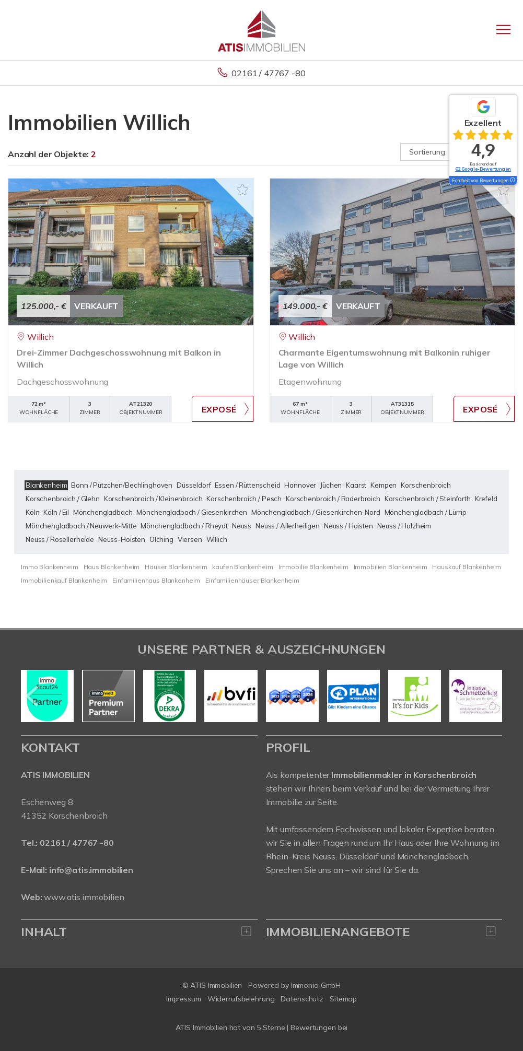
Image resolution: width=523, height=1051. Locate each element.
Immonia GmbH (316, 985)
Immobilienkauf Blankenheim (64, 580)
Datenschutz (302, 998)
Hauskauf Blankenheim (466, 567)
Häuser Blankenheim (176, 567)
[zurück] (32, 696)
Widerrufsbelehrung (241, 998)
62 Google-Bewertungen (483, 169)
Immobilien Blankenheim (390, 567)
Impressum (183, 998)
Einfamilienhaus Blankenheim (156, 580)
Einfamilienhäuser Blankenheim (252, 580)
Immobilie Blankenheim (313, 567)
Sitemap (343, 998)
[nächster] (490, 696)
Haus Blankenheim (112, 567)
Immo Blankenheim (49, 567)
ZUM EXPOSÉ (222, 409)
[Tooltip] (512, 180)
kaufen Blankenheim (242, 567)
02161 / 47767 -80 (268, 73)
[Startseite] (261, 30)
